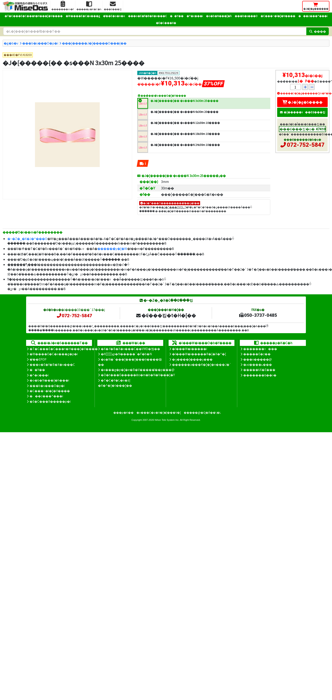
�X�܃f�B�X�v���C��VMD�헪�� (130, 349)
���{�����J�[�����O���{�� (94, 43)
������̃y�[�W (112, 248)
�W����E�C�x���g (83, 16)
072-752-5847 (305, 145)
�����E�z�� (257, 354)
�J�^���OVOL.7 (173, 207)
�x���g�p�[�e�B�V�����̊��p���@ (137, 369)
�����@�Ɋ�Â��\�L (202, 412)
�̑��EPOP (38, 359)
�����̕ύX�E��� (259, 369)
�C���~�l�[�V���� (278, 16)
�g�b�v (11, 43)
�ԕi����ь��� (257, 364)
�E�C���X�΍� (166, 23)
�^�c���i (195, 16)
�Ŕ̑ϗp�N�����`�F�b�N (126, 354)
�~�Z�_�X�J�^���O (27, 238)
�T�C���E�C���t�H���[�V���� (34, 16)
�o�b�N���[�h (219, 16)
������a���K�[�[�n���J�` (201, 364)
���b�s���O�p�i (40, 43)
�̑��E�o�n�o (114, 16)
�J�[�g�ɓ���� (302, 102)
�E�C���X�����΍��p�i (50, 401)
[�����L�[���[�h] (154, 31)
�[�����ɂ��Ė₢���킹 (302, 112)
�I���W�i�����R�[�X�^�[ (199, 354)
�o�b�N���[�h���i (49, 380)
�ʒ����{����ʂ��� (192, 359)
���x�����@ (257, 359)
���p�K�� (123, 412)
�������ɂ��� (260, 349)
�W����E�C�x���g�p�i (54, 354)
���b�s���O (246, 16)
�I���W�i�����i (189, 349)
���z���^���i (312, 16)
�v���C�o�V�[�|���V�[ (158, 412)
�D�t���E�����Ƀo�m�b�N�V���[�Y (138, 375)
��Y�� (176, 16)
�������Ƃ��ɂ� (260, 375)
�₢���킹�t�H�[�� (166, 315)
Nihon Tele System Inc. (167, 420)
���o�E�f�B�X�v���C (147, 16)
